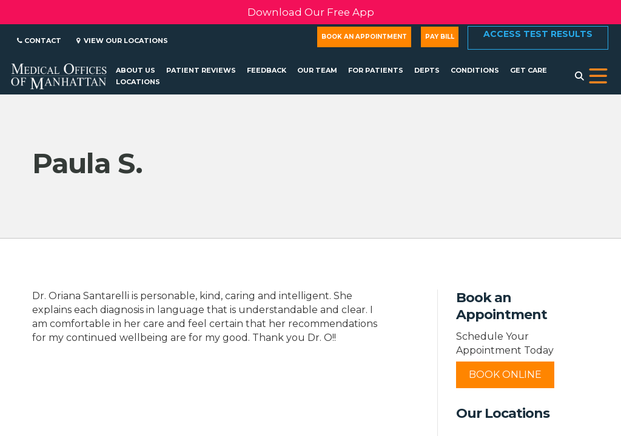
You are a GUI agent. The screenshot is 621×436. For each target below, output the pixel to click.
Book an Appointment (364, 37)
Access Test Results (537, 33)
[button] (598, 76)
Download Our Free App (310, 12)
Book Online (505, 374)
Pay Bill (439, 37)
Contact (39, 40)
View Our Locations (122, 40)
